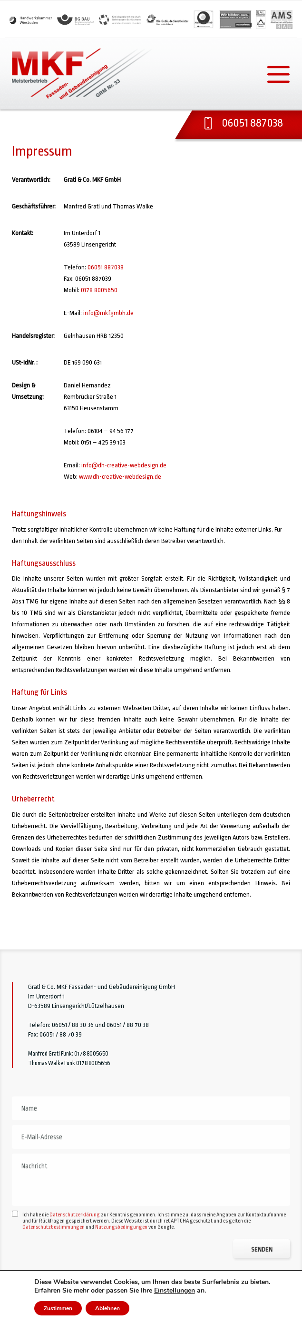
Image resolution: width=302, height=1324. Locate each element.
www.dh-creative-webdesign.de (120, 476)
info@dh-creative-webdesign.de (123, 465)
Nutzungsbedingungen (121, 1255)
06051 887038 (106, 267)
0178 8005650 (99, 290)
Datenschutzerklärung (74, 1242)
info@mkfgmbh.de (108, 312)
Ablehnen (107, 1308)
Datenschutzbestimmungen (53, 1255)
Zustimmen (58, 1308)
